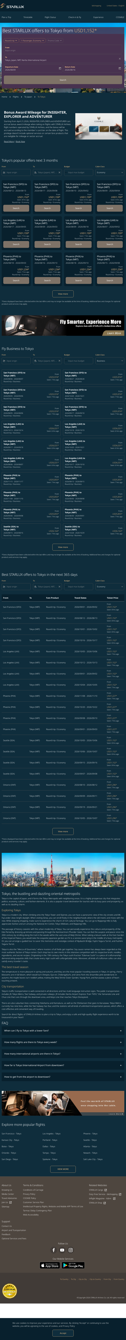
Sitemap (5, 1206)
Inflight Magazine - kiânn (102, 1198)
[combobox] (18, 172)
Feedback (6, 1234)
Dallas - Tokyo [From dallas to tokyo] (49, 1146)
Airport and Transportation (14, 1230)
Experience (98, 17)
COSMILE (120, 17)
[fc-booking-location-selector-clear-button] (120, 59)
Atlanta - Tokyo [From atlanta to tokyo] (90, 1146)
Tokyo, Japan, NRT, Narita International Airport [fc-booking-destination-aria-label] (25, 60)
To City (73, 1279)
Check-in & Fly (74, 17)
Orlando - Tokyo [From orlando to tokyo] (9, 1152)
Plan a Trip (6, 17)
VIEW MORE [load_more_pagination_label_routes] (63, 1169)
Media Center (8, 1194)
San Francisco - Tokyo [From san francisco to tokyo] (11, 1133)
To (6, 57)
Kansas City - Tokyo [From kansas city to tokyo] (10, 1140)
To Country (64, 1279)
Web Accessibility (31, 1214)
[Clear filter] (59, 172)
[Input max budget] (79, 172)
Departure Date (11, 67)
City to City (83, 1279)
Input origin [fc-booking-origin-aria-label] (10, 50)
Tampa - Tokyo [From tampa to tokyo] (49, 1152)
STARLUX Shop (97, 1202)
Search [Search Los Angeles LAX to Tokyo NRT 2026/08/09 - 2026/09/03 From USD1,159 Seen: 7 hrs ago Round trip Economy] (47, 244)
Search (63, 80)
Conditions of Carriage (33, 1189)
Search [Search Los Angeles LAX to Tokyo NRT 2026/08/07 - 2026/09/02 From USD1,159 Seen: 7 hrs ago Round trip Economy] (110, 244)
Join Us (7, 1202)
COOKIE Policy (29, 1198)
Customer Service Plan (33, 1202)
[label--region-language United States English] (115, 6)
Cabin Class (100, 166)
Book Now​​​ (20, 141)
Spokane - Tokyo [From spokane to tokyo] (50, 1159)
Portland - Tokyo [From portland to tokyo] (50, 1140)
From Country (119, 1279)
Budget (67, 166)
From (7, 47)
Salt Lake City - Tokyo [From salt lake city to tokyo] (92, 1159)
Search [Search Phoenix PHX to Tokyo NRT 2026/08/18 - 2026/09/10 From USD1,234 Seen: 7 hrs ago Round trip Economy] (78, 280)
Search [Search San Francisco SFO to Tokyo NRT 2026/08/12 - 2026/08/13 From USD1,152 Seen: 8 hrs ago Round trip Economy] (16, 208)
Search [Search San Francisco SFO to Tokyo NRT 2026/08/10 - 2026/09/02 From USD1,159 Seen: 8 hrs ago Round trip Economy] (78, 208)
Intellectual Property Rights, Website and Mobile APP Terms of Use (53, 1206)
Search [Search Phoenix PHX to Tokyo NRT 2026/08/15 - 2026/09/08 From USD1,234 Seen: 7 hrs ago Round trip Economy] (110, 280)
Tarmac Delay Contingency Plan (37, 1210)
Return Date (70, 67)
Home (4, 96)
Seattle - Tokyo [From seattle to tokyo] (90, 1140)
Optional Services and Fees (14, 1238)
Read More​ (9, 141)
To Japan (28, 96)
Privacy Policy (69, 1326)
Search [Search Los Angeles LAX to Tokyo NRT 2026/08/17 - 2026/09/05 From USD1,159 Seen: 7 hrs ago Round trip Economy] (16, 244)
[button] (32, 40)
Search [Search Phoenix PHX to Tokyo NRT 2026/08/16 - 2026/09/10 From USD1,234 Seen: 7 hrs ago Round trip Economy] (47, 280)
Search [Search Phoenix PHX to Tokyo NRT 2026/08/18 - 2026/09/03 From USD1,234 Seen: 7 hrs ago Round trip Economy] (16, 280)
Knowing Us (7, 1189)
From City (107, 1279)
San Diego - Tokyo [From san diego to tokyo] (10, 1159)
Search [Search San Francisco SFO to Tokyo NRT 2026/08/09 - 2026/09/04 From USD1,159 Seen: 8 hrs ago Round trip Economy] (110, 208)
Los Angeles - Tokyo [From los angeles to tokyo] (51, 1133)
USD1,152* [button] (85, 30)
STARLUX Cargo (98, 1189)
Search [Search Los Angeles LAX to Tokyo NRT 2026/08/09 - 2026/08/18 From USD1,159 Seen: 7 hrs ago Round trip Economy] (78, 244)
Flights (16, 96)
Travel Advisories (9, 1198)
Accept (63, 1333)
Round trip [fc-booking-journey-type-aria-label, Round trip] (9, 40)
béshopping (96, 5)
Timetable (28, 17)
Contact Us (7, 1226)
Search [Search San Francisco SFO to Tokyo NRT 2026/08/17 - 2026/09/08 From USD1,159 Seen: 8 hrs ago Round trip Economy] (47, 208)
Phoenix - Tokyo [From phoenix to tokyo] (90, 1133)
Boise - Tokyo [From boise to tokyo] (8, 1146)
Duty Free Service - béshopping (105, 1194)
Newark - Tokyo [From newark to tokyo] (90, 1152)
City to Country (95, 1279)
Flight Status (50, 17)
